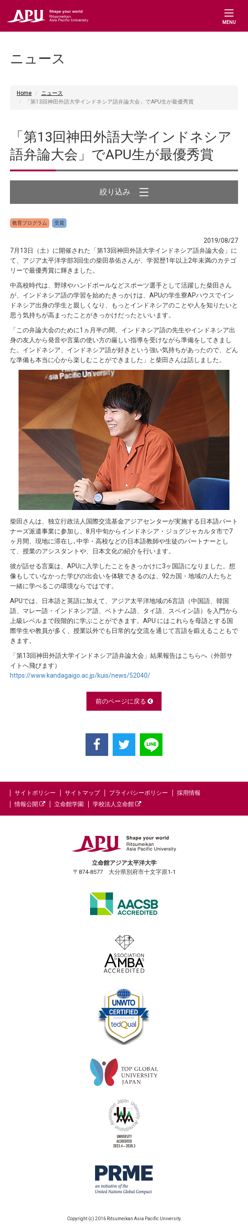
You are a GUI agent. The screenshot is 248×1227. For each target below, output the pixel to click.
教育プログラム (29, 223)
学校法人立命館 (117, 804)
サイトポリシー (35, 792)
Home (24, 93)
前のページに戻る (124, 701)
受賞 (59, 223)
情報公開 (29, 804)
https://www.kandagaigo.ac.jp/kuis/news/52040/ (80, 675)
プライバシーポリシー (138, 792)
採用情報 (188, 792)
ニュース (52, 93)
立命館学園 (69, 804)
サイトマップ (82, 792)
